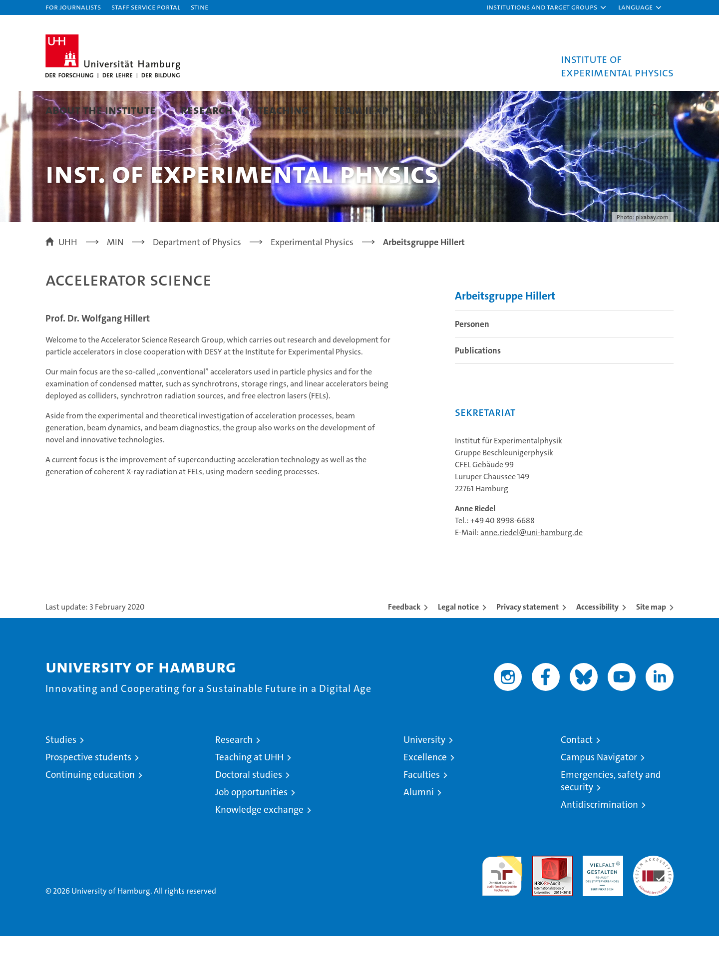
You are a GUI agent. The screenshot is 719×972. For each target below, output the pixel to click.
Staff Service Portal (145, 6)
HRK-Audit (600, 897)
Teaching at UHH (249, 793)
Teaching (283, 109)
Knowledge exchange (259, 845)
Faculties (421, 810)
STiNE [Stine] (199, 6)
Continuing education (90, 810)
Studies (60, 775)
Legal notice (458, 643)
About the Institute (100, 109)
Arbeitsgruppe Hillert (505, 331)
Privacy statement (527, 643)
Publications (478, 386)
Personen (472, 359)
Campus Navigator (599, 793)
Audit (541, 897)
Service (433, 109)
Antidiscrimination (599, 840)
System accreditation (653, 902)
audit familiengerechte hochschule (502, 907)
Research (207, 109)
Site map (651, 643)
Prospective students (88, 793)
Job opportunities (251, 828)
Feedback (404, 643)
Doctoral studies (248, 810)
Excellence (425, 793)
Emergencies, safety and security (611, 816)
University (424, 775)
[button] (546, 7)
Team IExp (361, 109)
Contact (577, 775)
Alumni (418, 828)
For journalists (73, 6)
